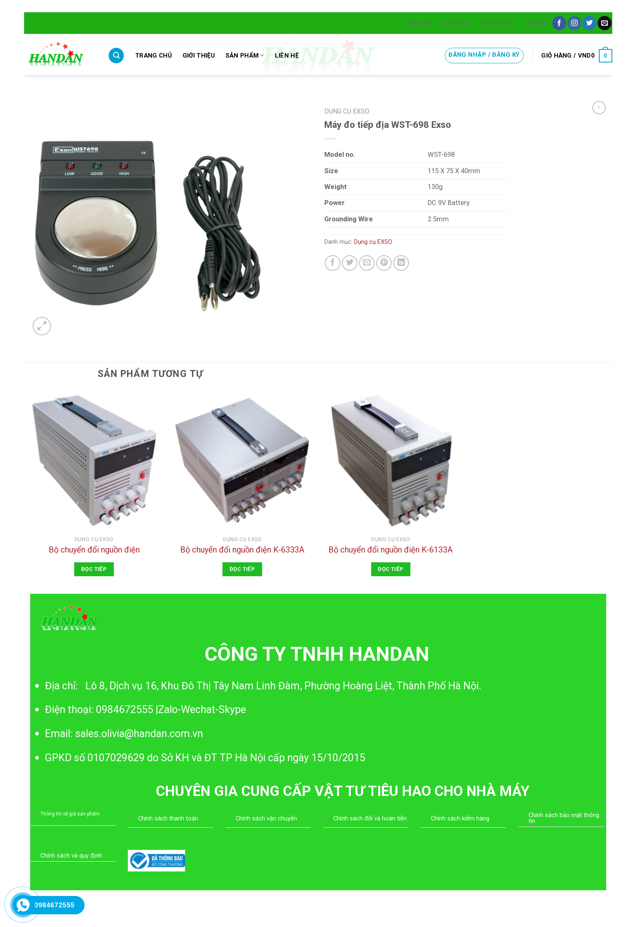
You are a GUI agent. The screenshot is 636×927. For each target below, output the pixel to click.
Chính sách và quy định (71, 855)
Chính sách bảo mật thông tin (564, 817)
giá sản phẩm (84, 814)
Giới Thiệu (455, 23)
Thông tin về (54, 814)
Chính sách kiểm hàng (460, 818)
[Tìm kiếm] (116, 55)
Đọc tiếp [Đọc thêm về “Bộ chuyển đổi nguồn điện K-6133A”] (390, 569)
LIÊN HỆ (536, 23)
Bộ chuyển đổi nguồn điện (94, 550)
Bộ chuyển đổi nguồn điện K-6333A (242, 550)
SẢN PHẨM (497, 23)
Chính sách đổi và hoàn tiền (370, 818)
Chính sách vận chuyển (266, 818)
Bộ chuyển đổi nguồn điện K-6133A (390, 550)
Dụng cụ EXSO (346, 111)
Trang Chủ (418, 23)
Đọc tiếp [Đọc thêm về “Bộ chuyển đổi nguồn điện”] (94, 569)
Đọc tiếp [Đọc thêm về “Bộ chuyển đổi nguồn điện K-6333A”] (242, 569)
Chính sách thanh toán (168, 818)
